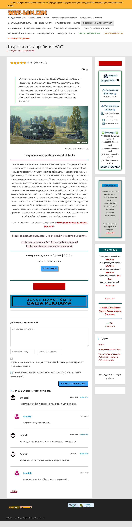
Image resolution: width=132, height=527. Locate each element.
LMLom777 (110, 233)
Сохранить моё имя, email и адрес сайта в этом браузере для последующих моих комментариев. (46, 364)
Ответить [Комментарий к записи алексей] (84, 397)
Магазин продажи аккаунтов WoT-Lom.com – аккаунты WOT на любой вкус (109, 357)
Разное (101, 345)
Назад (13, 491)
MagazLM (110, 285)
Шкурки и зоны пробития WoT (22, 51)
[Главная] (7, 51)
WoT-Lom (110, 259)
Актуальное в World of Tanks (110, 349)
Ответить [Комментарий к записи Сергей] (84, 435)
